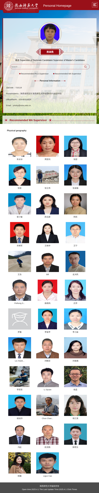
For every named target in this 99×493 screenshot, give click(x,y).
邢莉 (75, 217)
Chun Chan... (47, 418)
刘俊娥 (75, 361)
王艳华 (47, 245)
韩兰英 (75, 418)
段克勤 (47, 447)
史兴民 (75, 274)
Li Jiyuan (47, 389)
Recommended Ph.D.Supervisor (35, 74)
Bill (47, 274)
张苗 (20, 188)
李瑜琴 (47, 332)
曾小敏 (20, 217)
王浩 (20, 274)
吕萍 (75, 303)
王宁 (75, 245)
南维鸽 (47, 303)
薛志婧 (47, 217)
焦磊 (75, 389)
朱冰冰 (20, 159)
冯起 (20, 447)
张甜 (75, 159)
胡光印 (20, 418)
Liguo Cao (47, 476)
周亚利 (47, 159)
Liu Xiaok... (19, 361)
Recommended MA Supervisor (68, 74)
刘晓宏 (47, 361)
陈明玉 (75, 447)
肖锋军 (20, 245)
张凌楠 (75, 188)
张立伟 (47, 188)
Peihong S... (19, 303)
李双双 (20, 389)
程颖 (20, 476)
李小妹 (75, 332)
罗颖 (20, 332)
